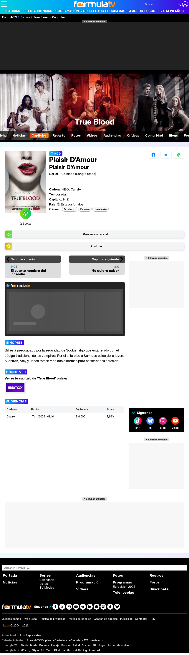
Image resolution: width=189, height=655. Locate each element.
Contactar (141, 619)
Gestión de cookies (106, 619)
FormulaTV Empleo (39, 640)
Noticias (12, 11)
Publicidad (126, 619)
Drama (84, 209)
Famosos (135, 11)
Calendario (46, 580)
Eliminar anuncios (95, 21)
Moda (33, 645)
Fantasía (100, 209)
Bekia (24, 645)
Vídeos (86, 11)
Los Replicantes (30, 635)
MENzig (25, 650)
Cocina (86, 645)
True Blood (41, 17)
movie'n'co (97, 640)
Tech (49, 650)
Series (26, 11)
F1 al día (59, 650)
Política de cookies (79, 619)
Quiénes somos (11, 619)
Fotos (98, 11)
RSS (152, 619)
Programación (66, 11)
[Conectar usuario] (185, 4)
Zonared (94, 650)
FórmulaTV (9, 17)
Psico (111, 645)
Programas (115, 11)
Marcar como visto (96, 234)
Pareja (55, 645)
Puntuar (96, 246)
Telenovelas (123, 592)
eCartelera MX (78, 640)
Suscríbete (159, 589)
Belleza (44, 645)
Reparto (59, 135)
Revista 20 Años (170, 11)
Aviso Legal (30, 619)
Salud (76, 645)
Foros (149, 11)
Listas (43, 583)
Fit (94, 645)
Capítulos (59, 17)
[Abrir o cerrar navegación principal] (4, 4)
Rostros (156, 575)
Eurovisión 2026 (124, 586)
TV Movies (46, 587)
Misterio (69, 209)
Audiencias (43, 11)
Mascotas (123, 645)
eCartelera (60, 640)
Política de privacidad (52, 619)
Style (35, 650)
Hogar (102, 645)
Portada (10, 575)
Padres (66, 645)
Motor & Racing (77, 650)
